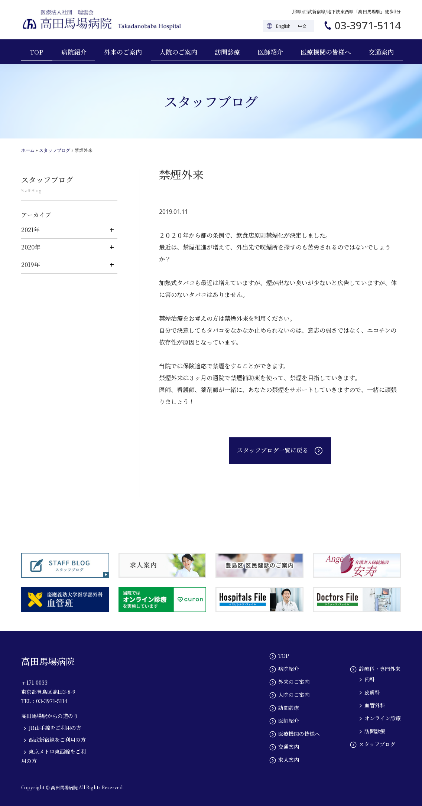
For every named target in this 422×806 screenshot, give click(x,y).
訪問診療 (227, 51)
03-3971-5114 (368, 25)
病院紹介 (74, 51)
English (283, 26)
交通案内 (381, 51)
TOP (36, 51)
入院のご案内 (178, 51)
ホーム (28, 150)
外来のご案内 (123, 51)
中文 (302, 26)
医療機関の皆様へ (326, 51)
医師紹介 (270, 51)
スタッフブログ (54, 150)
